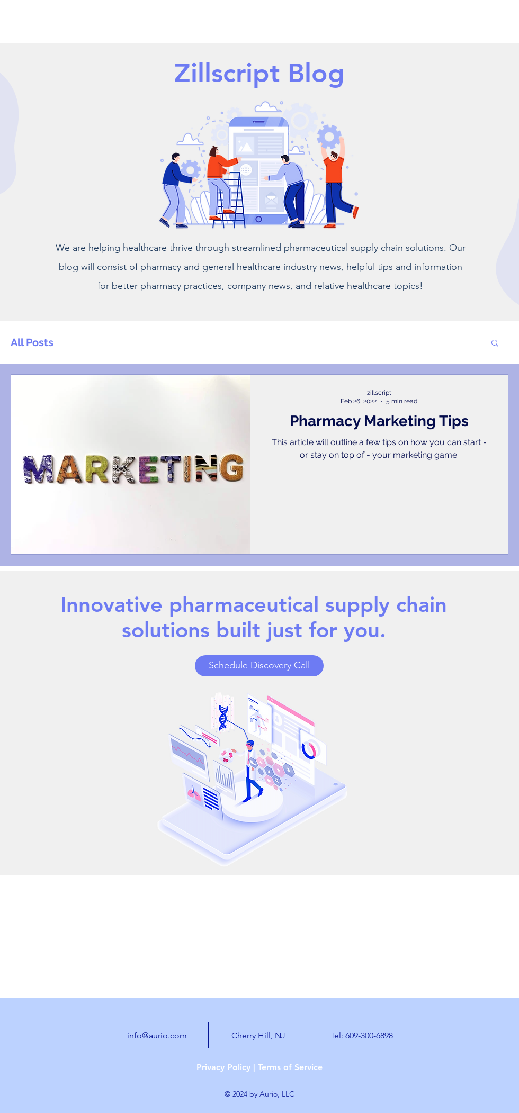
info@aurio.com (157, 1035)
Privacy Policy (223, 1067)
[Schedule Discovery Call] (259, 665)
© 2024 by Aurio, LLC (259, 1094)
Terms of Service (290, 1067)
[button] (495, 343)
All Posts (32, 342)
